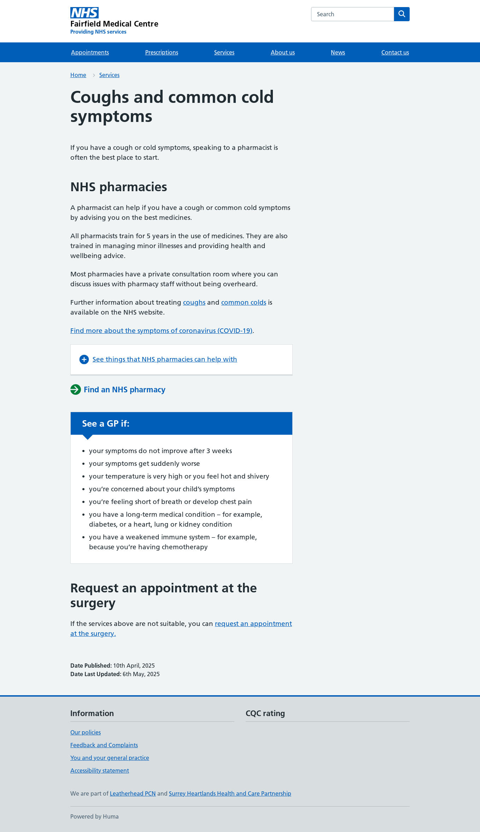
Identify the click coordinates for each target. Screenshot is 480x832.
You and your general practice (109, 757)
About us (283, 52)
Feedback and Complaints (104, 745)
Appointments (90, 52)
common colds (243, 302)
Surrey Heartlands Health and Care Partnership (230, 793)
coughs (194, 302)
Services (224, 52)
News (338, 52)
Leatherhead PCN (133, 793)
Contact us (395, 52)
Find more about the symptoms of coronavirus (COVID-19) (161, 331)
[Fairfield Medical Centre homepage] (114, 21)
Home (78, 74)
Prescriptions (161, 52)
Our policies (85, 732)
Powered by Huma (94, 816)
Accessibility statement (99, 770)
